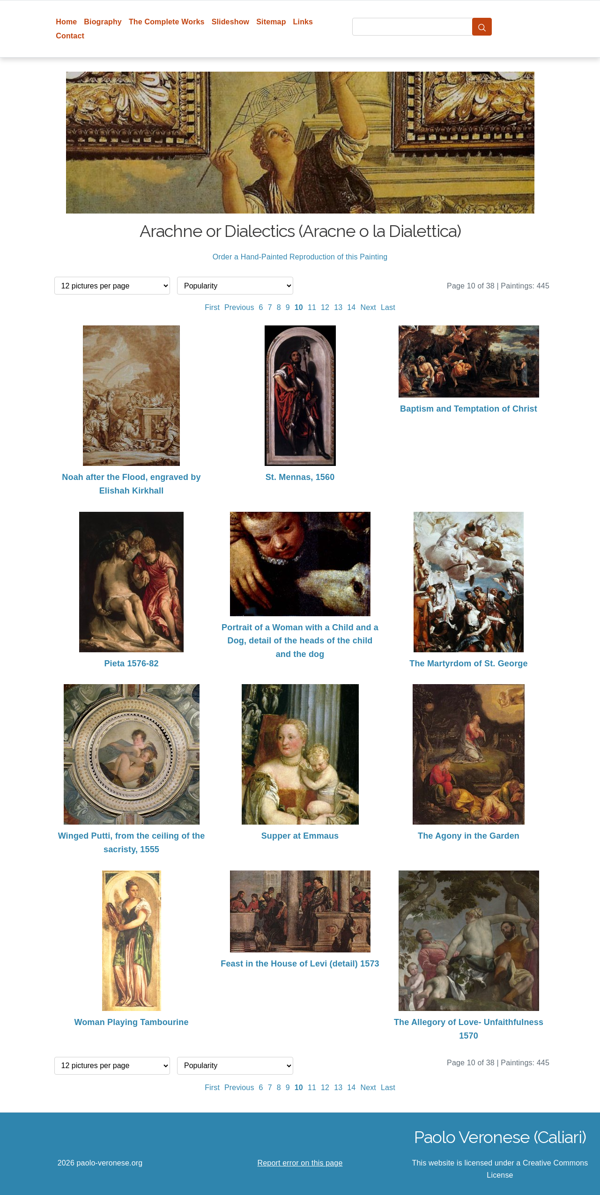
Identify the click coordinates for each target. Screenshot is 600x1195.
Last (388, 307)
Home (66, 22)
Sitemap (271, 22)
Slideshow (231, 22)
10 (299, 307)
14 (351, 307)
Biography (103, 22)
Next (368, 307)
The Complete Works (167, 22)
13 (338, 307)
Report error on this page (300, 1163)
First (212, 307)
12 (325, 307)
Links (303, 22)
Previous (239, 307)
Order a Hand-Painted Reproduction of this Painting (300, 257)
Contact (70, 36)
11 (312, 307)
